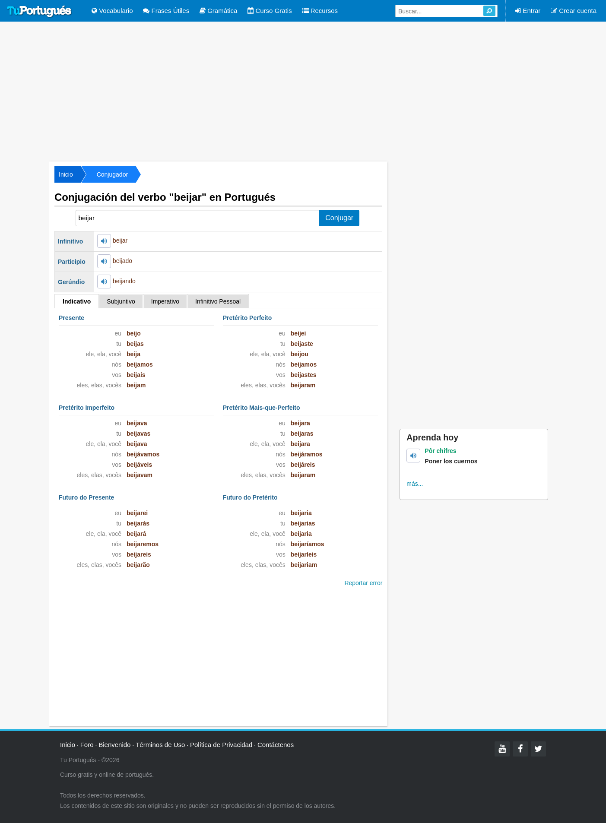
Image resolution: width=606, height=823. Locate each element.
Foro (87, 744)
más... (414, 483)
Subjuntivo (121, 301)
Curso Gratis (269, 10)
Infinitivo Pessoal (218, 301)
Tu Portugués (39, 11)
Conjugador (112, 174)
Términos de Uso (160, 744)
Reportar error (363, 582)
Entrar (527, 10)
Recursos (320, 10)
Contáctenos (275, 744)
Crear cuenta (573, 10)
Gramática (218, 10)
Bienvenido (114, 744)
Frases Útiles (166, 10)
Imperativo (165, 301)
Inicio (66, 174)
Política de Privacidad (221, 744)
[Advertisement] (303, 90)
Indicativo (77, 301)
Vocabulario (112, 10)
